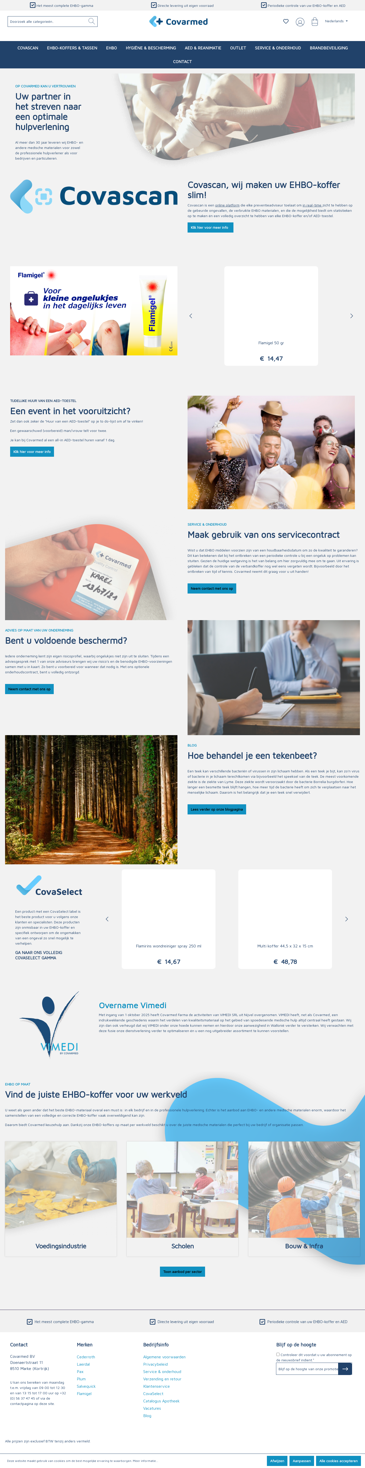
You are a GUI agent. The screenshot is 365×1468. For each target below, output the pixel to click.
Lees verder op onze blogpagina (217, 809)
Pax (80, 1371)
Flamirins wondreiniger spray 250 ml (168, 946)
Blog (147, 1415)
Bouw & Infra (304, 1246)
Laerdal (83, 1364)
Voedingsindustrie (60, 1246)
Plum (81, 1379)
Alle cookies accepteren (338, 1461)
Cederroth (86, 1357)
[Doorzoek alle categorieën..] (53, 21)
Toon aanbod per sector (182, 1271)
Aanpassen (302, 1461)
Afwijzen (277, 1461)
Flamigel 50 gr (271, 342)
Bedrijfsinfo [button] (156, 1344)
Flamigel (84, 1393)
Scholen (182, 1246)
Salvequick (86, 1386)
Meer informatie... (145, 1461)
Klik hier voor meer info (210, 227)
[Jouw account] (299, 21)
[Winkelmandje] (312, 21)
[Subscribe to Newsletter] (345, 1369)
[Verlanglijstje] (286, 21)
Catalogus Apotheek (161, 1401)
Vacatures (152, 1408)
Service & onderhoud (162, 1371)
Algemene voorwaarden (164, 1357)
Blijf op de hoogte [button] (296, 1344)
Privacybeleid (155, 1364)
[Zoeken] (92, 21)
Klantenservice (156, 1386)
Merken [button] (85, 1344)
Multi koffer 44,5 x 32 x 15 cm (285, 946)
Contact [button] (19, 1344)
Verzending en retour (162, 1379)
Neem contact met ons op (212, 588)
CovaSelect (59, 911)
